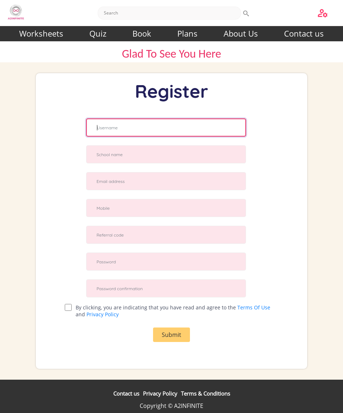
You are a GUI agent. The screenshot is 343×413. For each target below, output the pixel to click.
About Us (241, 33)
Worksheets (41, 33)
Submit (171, 335)
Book (141, 33)
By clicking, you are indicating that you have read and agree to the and (173, 311)
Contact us (304, 33)
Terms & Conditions (205, 393)
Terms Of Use (253, 307)
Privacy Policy (102, 314)
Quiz (97, 33)
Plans (187, 33)
